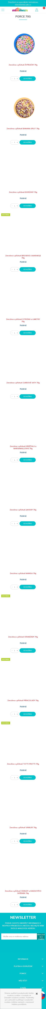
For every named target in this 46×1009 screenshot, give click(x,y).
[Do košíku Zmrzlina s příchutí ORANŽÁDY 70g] (28, 650)
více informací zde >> (23, 4)
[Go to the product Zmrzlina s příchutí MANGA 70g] (23, 553)
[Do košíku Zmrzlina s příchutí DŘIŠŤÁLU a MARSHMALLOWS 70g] (28, 460)
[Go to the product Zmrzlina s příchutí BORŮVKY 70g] (23, 172)
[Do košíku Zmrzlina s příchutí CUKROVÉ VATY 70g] (28, 396)
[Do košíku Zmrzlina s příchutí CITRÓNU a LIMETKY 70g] (28, 333)
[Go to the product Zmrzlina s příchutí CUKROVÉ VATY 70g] (23, 363)
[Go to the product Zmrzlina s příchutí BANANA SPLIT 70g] (23, 108)
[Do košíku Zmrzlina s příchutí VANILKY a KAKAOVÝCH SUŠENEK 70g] (28, 904)
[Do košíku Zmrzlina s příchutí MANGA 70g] (28, 587)
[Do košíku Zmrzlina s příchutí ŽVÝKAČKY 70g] (28, 78)
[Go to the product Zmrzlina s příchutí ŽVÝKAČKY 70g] (23, 45)
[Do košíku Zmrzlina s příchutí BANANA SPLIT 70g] (28, 142)
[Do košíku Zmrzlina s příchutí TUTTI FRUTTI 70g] (28, 777)
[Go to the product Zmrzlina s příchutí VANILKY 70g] (23, 807)
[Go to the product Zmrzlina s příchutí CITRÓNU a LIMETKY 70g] (23, 299)
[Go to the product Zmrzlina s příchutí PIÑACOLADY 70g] (23, 680)
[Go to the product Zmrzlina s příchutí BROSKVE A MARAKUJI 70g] (23, 236)
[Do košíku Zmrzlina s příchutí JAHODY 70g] (28, 523)
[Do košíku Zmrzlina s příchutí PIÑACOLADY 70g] (28, 714)
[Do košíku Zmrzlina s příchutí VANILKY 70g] (28, 841)
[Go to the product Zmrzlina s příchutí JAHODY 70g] (23, 490)
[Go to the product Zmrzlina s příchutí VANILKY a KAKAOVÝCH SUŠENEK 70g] (23, 871)
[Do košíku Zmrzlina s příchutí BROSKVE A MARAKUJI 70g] (28, 269)
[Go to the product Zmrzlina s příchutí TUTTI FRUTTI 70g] (23, 744)
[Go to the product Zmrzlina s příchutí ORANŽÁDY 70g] (23, 617)
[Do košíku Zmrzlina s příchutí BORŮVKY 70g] (28, 206)
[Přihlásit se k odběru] (41, 936)
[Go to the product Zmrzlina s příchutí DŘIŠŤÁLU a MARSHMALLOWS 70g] (23, 426)
